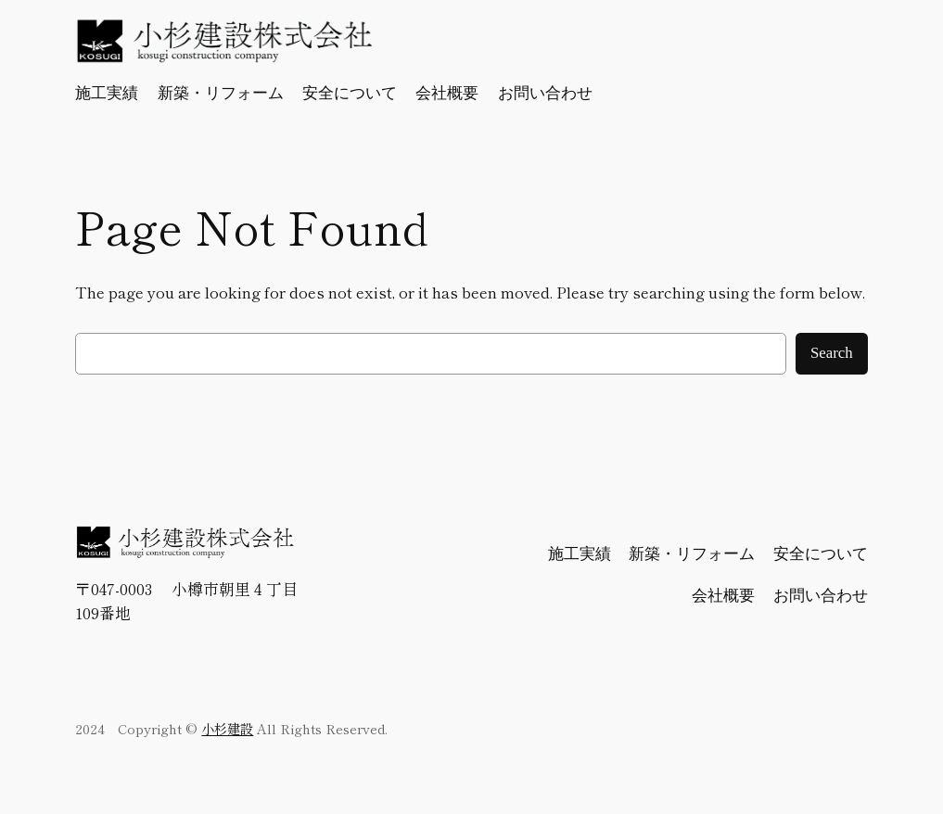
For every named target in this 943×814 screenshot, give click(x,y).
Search (831, 353)
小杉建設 (227, 728)
